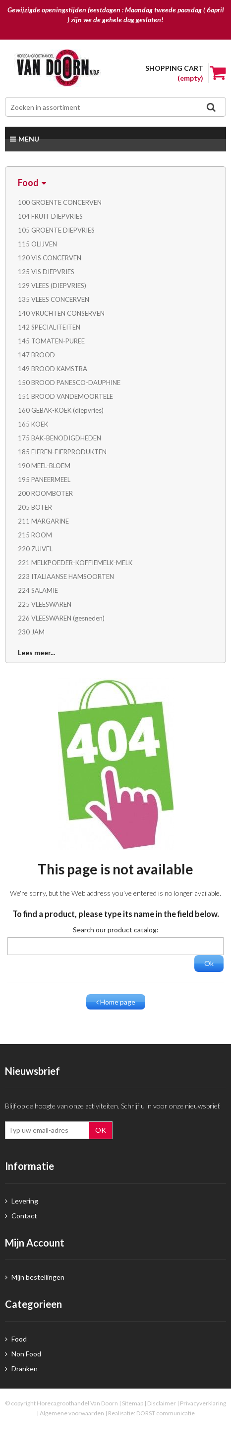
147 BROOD (36, 355)
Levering (21, 1201)
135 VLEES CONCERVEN (53, 299)
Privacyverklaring (203, 1403)
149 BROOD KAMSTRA (52, 369)
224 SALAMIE (38, 590)
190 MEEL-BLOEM (44, 466)
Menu (24, 139)
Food (16, 1339)
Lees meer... (36, 652)
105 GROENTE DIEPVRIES (56, 230)
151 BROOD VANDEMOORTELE (65, 396)
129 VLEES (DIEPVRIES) (52, 285)
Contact (21, 1215)
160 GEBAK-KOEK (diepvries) (61, 410)
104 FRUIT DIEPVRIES (50, 216)
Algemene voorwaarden (72, 1413)
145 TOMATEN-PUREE (51, 341)
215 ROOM (35, 535)
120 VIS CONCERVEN (49, 258)
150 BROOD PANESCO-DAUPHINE (69, 382)
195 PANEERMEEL (44, 479)
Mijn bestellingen (34, 1277)
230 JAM (31, 632)
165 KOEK (33, 424)
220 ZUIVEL (35, 549)
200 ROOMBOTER (45, 493)
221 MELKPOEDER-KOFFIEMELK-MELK (75, 563)
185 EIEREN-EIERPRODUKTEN (62, 452)
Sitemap (132, 1403)
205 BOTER (35, 507)
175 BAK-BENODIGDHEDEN (59, 438)
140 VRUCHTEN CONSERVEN (61, 313)
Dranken (21, 1368)
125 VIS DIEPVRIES (46, 272)
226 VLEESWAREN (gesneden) (61, 618)
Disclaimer (161, 1403)
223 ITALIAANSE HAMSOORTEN (66, 576)
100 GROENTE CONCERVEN (60, 202)
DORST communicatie (165, 1413)
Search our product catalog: (116, 929)
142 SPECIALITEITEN (49, 327)
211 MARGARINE (43, 521)
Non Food (23, 1353)
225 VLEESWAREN (44, 604)
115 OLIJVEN (37, 244)
